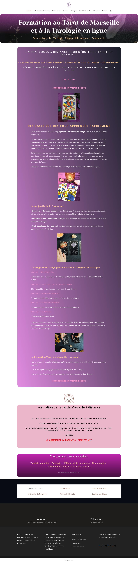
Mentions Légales (79, 539)
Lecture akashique (99, 494)
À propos (74, 11)
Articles (95, 11)
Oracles (48, 546)
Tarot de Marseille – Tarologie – (46, 463)
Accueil (29, 11)
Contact (104, 11)
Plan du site (76, 534)
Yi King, (54, 546)
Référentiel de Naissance (42, 11)
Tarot (47, 543)
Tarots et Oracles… (81, 466)
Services (65, 11)
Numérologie (99, 463)
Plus (79, 472)
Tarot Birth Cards (84, 11)
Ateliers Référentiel (67, 494)
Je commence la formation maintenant (69, 440)
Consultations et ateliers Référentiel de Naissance (28, 540)
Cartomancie (56, 11)
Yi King (66, 466)
